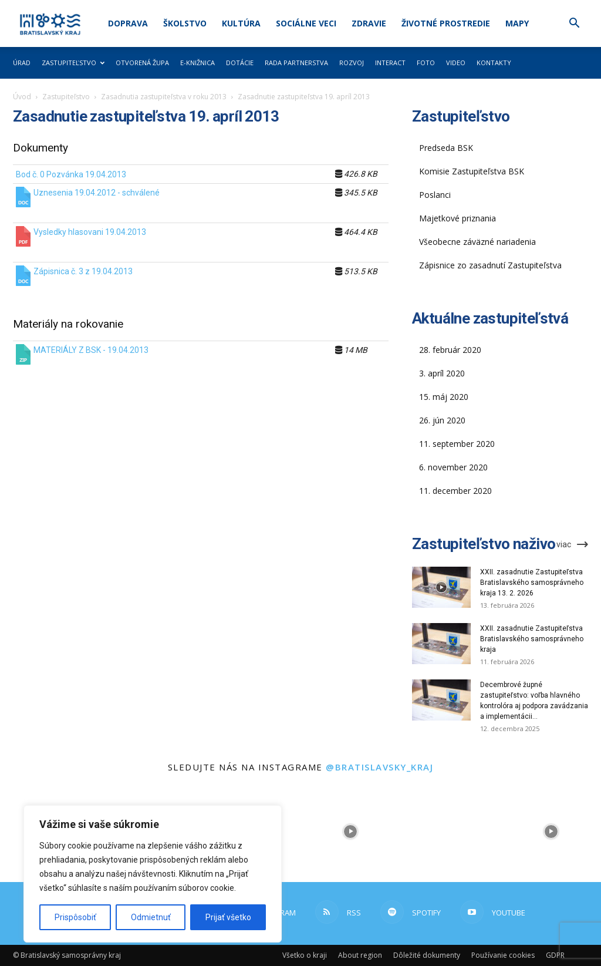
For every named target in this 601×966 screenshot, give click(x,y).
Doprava (128, 23)
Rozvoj (351, 62)
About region (360, 955)
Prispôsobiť (75, 917)
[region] (152, 874)
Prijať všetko (228, 917)
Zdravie (369, 23)
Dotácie (240, 62)
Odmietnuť (151, 917)
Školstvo (185, 23)
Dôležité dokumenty (426, 955)
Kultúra (241, 23)
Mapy (517, 23)
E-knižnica (197, 62)
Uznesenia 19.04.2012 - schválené (96, 192)
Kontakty (494, 62)
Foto (426, 62)
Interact (390, 62)
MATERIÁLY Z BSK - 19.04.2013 (90, 350)
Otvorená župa (142, 62)
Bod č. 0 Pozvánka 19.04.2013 (71, 174)
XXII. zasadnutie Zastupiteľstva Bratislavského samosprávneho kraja (531, 639)
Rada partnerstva (296, 62)
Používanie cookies (503, 955)
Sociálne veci (306, 23)
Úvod (22, 97)
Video (455, 62)
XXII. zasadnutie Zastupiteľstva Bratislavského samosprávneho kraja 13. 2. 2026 (531, 582)
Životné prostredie (445, 23)
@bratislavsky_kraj (379, 767)
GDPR (555, 955)
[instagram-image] (350, 832)
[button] (574, 24)
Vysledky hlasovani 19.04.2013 (89, 232)
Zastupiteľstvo (73, 62)
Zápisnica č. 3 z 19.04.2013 (83, 271)
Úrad (22, 62)
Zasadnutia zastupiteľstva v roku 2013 (164, 97)
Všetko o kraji (304, 955)
